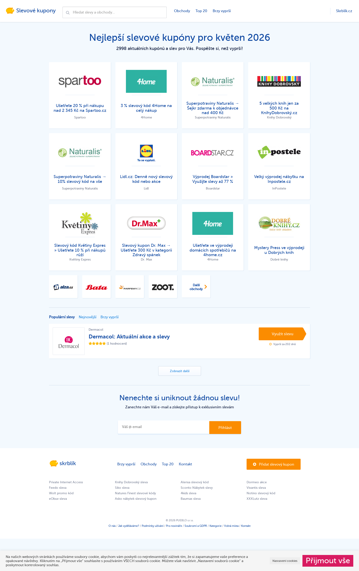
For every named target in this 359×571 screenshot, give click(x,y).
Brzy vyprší (222, 11)
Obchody (182, 11)
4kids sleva (188, 493)
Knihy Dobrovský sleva (131, 482)
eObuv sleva (58, 498)
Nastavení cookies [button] (284, 561)
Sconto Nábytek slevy (197, 487)
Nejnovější (87, 317)
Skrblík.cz (344, 11)
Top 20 (201, 11)
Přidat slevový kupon (273, 464)
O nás (112, 525)
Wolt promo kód (61, 493)
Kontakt (185, 464)
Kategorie (215, 525)
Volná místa (231, 525)
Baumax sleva (191, 498)
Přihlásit (225, 428)
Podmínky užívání (152, 525)
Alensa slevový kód (195, 482)
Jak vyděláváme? (128, 525)
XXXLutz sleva (257, 498)
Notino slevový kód (261, 493)
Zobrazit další (179, 371)
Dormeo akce (257, 482)
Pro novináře (174, 525)
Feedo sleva (57, 487)
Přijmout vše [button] (328, 560)
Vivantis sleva (256, 487)
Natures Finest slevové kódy (135, 493)
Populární (62, 317)
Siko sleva (122, 487)
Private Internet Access (66, 482)
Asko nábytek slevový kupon (135, 498)
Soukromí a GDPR (196, 525)
